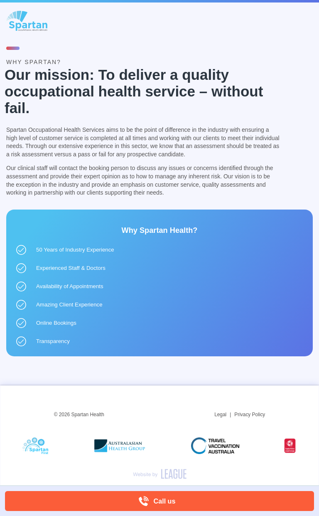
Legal (220, 414)
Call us (165, 501)
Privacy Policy (249, 414)
